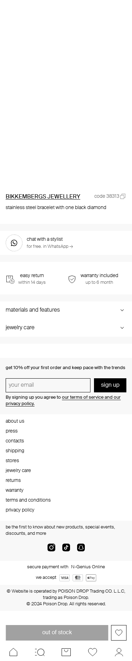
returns (13, 480)
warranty (15, 490)
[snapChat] (81, 550)
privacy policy (20, 510)
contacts (15, 441)
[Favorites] (92, 652)
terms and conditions (28, 500)
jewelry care (18, 470)
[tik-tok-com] (66, 550)
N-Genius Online (88, 567)
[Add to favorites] (118, 632)
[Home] (13, 652)
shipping (15, 450)
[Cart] (66, 652)
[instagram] (51, 550)
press (12, 431)
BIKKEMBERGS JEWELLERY (43, 197)
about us (15, 421)
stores (12, 460)
